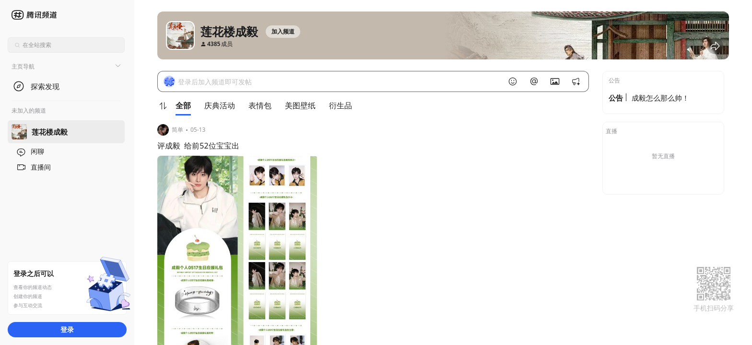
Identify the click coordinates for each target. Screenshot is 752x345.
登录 (67, 329)
